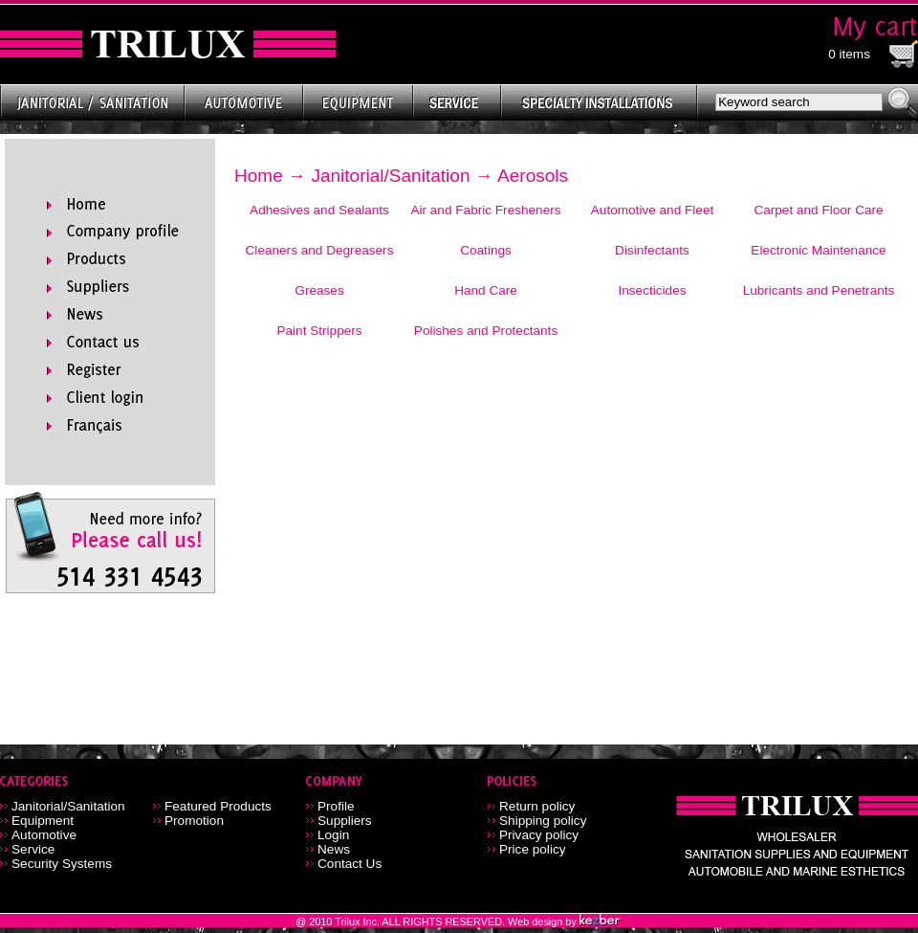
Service (33, 849)
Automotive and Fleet (652, 210)
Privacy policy (539, 835)
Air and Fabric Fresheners (485, 210)
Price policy (532, 849)
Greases (319, 290)
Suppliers (344, 820)
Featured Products (218, 806)
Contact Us (349, 863)
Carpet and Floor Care (818, 210)
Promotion (194, 820)
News (333, 849)
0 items (849, 54)
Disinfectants (652, 250)
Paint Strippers (318, 330)
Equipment (42, 820)
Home (258, 176)
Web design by (543, 921)
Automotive (43, 835)
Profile (336, 806)
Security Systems (61, 863)
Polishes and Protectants (485, 330)
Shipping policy (542, 820)
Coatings (486, 250)
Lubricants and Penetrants (819, 290)
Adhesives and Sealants (319, 210)
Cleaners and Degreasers (320, 250)
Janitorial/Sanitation (390, 176)
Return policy (537, 806)
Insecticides (652, 290)
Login (333, 835)
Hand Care (485, 290)
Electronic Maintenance (818, 250)
